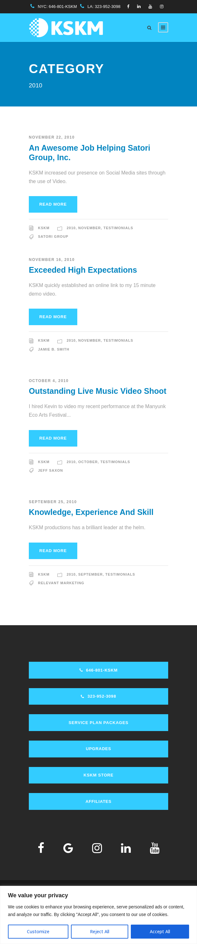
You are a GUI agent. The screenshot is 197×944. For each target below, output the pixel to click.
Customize (38, 931)
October (88, 462)
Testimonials (118, 228)
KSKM (43, 228)
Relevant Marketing (61, 583)
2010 (71, 228)
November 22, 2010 (52, 137)
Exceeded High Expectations (83, 269)
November (89, 228)
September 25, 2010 (53, 502)
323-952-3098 (107, 6)
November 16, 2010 (52, 259)
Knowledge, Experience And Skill (91, 512)
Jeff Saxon (50, 470)
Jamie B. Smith (53, 349)
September (90, 574)
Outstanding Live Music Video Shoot (97, 390)
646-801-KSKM (63, 6)
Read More (53, 204)
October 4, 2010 (49, 381)
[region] (98, 915)
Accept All (160, 931)
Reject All (99, 931)
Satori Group (53, 236)
